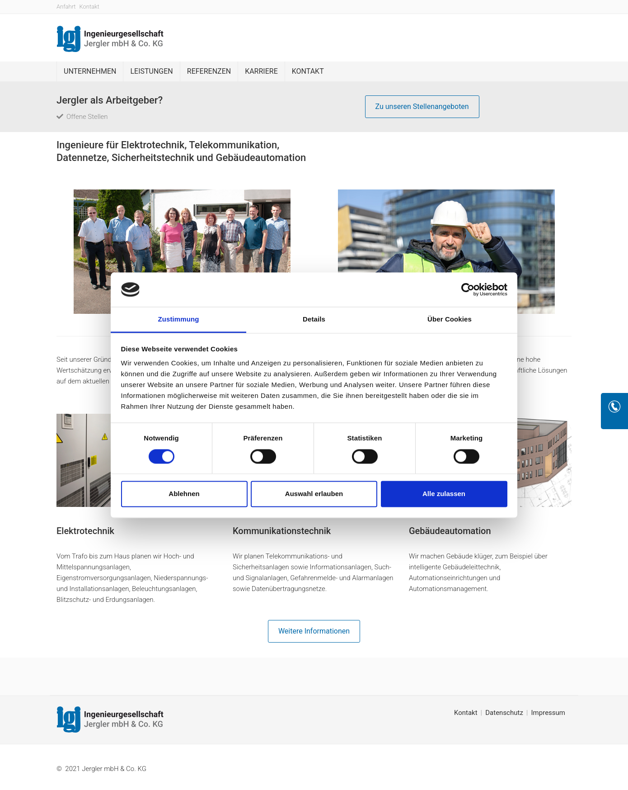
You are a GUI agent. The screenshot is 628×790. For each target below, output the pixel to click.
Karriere (261, 71)
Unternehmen (90, 71)
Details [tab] (314, 319)
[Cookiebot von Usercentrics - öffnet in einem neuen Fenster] (467, 289)
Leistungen (151, 71)
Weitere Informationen (314, 631)
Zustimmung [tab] (178, 319)
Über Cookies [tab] (449, 319)
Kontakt (89, 6)
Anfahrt (66, 6)
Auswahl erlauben (314, 494)
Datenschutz (504, 713)
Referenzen (209, 71)
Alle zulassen (443, 494)
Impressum (548, 713)
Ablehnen (184, 494)
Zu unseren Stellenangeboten (422, 106)
